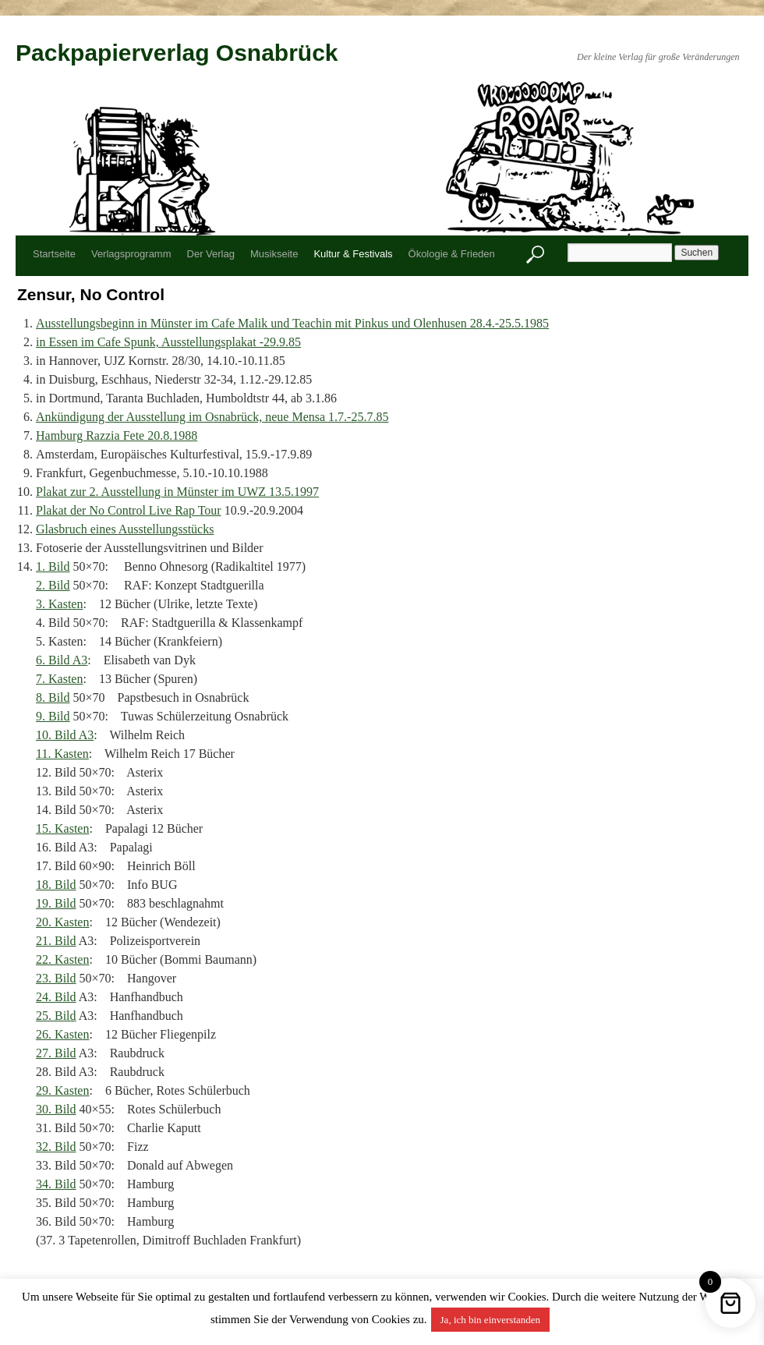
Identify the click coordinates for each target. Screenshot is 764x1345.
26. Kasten (62, 1034)
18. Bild (56, 884)
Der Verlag (211, 254)
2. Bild (53, 585)
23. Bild (56, 978)
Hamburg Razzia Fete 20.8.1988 (116, 435)
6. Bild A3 (61, 660)
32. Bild (56, 1146)
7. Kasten (59, 678)
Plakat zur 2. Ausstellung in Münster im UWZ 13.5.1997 (177, 491)
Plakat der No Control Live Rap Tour (128, 510)
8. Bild (53, 697)
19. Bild (56, 903)
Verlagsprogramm (131, 254)
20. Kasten (62, 922)
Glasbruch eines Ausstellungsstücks (125, 529)
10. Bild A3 (65, 735)
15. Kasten (62, 828)
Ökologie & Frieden (452, 254)
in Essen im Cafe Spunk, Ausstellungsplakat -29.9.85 (168, 342)
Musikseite (274, 254)
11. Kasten (62, 753)
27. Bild (56, 1053)
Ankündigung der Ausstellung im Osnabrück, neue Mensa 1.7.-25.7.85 (212, 416)
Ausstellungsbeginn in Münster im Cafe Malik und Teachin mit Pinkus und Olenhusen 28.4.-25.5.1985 (292, 323)
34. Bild (56, 1184)
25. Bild (56, 1015)
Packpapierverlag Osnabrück (177, 52)
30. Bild (56, 1109)
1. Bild (53, 566)
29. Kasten (62, 1090)
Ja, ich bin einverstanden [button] (490, 1320)
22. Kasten (62, 959)
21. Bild (56, 940)
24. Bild (56, 996)
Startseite (54, 254)
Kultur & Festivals (352, 254)
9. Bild (53, 716)
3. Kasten (59, 604)
